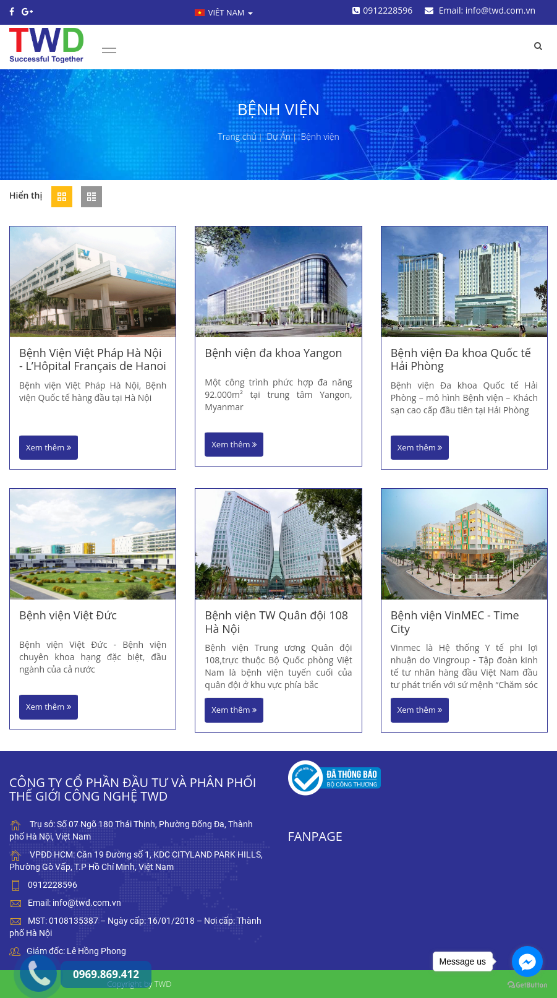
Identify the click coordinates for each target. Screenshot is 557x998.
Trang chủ (237, 136)
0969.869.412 (28, 945)
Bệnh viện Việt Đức (68, 615)
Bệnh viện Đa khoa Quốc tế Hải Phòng (461, 359)
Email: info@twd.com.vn (480, 10)
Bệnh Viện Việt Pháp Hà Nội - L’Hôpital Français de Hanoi (92, 359)
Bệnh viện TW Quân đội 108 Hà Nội (276, 622)
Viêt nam (224, 12)
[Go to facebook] (527, 961)
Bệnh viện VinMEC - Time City (455, 622)
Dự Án (278, 136)
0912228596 (382, 10)
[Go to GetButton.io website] (527, 985)
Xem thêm (48, 447)
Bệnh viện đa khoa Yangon (273, 353)
